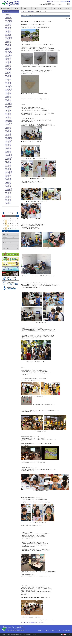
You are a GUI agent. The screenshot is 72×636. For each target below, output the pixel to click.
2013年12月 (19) (8, 188)
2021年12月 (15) (8, 52)
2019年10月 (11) (8, 89)
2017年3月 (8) (8, 133)
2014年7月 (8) (8, 178)
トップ (22, 11)
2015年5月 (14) (8, 164)
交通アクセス (50, 1)
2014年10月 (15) (8, 173)
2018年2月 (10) (8, 117)
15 (10, 223)
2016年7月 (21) (8, 144)
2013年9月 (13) (8, 192)
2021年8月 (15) (8, 58)
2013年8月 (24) (8, 193)
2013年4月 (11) (8, 199)
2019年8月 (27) (8, 92)
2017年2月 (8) (8, 134)
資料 (47, 8)
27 (5, 228)
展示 (16, 8)
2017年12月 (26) (8, 120)
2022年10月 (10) (8, 38)
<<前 (3, 213)
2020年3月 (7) (8, 82)
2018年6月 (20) (8, 111)
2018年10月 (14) (8, 106)
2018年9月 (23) (8, 107)
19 (3, 225)
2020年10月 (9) (8, 72)
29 (10, 228)
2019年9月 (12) (8, 90)
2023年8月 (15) (8, 24)
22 (10, 225)
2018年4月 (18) (8, 114)
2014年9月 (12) (8, 175)
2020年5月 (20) (8, 79)
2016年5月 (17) (8, 147)
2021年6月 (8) (8, 61)
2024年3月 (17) (8, 14)
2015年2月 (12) (8, 168)
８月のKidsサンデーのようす (29, 15)
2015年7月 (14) (8, 161)
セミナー (27, 8)
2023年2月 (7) (8, 32)
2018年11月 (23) (8, 104)
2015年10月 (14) (8, 157)
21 (8, 225)
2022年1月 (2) (8, 51)
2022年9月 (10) (8, 39)
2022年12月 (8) (8, 35)
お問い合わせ (48, 630)
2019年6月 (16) (8, 94)
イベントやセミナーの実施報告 (28, 622)
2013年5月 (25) (8, 197)
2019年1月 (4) (8, 102)
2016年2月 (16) (8, 151)
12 (3, 223)
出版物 (67, 8)
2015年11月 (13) (8, 155)
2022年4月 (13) (8, 47)
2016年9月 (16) (8, 141)
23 (12, 225)
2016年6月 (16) (8, 145)
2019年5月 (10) (8, 96)
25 (17, 225)
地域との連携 (57, 8)
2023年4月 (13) (8, 30)
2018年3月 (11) (8, 116)
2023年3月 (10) (8, 31)
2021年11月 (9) (8, 54)
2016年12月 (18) (8, 137)
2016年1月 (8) (8, 152)
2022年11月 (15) (8, 37)
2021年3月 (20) (8, 65)
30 (12, 228)
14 (8, 223)
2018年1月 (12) (8, 118)
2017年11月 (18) (8, 121)
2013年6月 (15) (8, 196)
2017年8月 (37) (8, 126)
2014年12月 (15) (8, 171)
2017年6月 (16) (8, 128)
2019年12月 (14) (8, 86)
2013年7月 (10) (8, 195)
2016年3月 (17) (8, 149)
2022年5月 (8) (8, 45)
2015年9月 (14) (8, 158)
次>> (17, 213)
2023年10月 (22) (8, 21)
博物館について (5, 8)
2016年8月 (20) (8, 142)
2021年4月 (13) (8, 63)
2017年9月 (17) (8, 124)
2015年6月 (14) (8, 162)
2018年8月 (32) (8, 109)
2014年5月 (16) (8, 181)
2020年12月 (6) (8, 69)
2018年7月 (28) (8, 110)
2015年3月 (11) (8, 166)
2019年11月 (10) (8, 87)
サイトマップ (56, 1)
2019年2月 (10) (8, 100)
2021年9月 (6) (8, 56)
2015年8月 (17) (8, 159)
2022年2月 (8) (8, 49)
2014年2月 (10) (8, 185)
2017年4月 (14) (8, 131)
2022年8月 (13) (8, 41)
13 (5, 223)
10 (15, 220)
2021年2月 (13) (8, 66)
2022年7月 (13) (8, 42)
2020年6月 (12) (8, 78)
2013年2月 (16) (8, 202)
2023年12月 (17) (8, 18)
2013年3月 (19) (8, 200)
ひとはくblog (27, 11)
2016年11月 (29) (8, 138)
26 (3, 228)
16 (12, 223)
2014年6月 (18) (8, 179)
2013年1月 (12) (8, 203)
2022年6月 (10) (8, 44)
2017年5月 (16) (8, 130)
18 (17, 223)
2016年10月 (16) (8, 140)
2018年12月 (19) (8, 103)
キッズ (32, 11)
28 (8, 228)
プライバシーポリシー (57, 630)
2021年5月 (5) (8, 62)
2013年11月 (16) (8, 189)
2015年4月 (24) (8, 165)
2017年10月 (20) (8, 123)
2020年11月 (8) (8, 70)
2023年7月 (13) (8, 25)
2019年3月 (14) (8, 99)
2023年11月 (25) (8, 20)
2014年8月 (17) (8, 176)
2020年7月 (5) (8, 76)
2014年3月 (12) (8, 183)
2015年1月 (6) (8, 169)
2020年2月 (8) (8, 83)
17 (15, 223)
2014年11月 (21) (8, 172)
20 (5, 225)
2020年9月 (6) (8, 73)
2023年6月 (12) (8, 27)
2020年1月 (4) (8, 85)
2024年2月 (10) (8, 16)
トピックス (41, 622)
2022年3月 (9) (8, 48)
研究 (37, 8)
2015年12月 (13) (8, 154)
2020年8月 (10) (8, 75)
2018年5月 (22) (8, 113)
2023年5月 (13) (8, 28)
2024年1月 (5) (8, 17)
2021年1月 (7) (8, 68)
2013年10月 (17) (8, 190)
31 (15, 228)
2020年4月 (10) (8, 80)
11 (17, 220)
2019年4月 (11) (8, 97)
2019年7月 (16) (8, 93)
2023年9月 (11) (8, 23)
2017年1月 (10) (8, 135)
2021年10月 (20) (8, 55)
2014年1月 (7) (8, 186)
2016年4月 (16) (8, 148)
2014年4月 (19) (8, 182)
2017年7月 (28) (8, 127)
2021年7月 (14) (8, 59)
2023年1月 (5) (8, 34)
